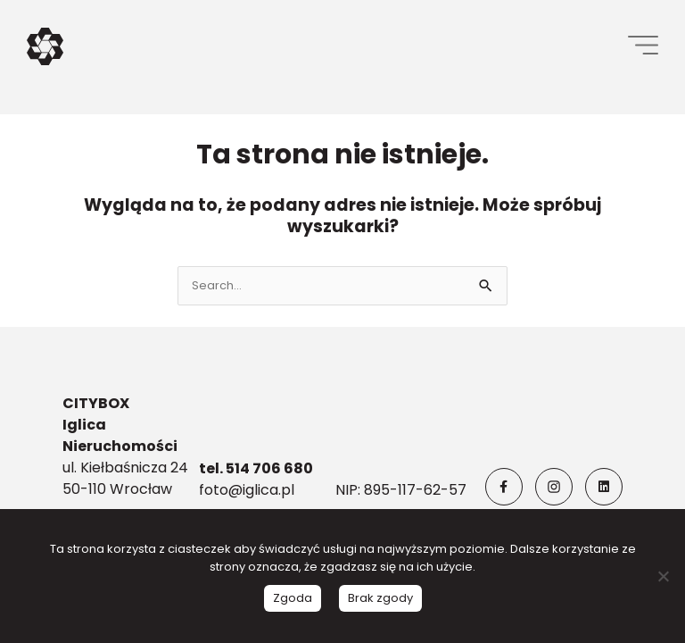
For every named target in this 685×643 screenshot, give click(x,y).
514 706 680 (268, 468)
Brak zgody (380, 597)
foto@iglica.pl (246, 490)
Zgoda (292, 597)
